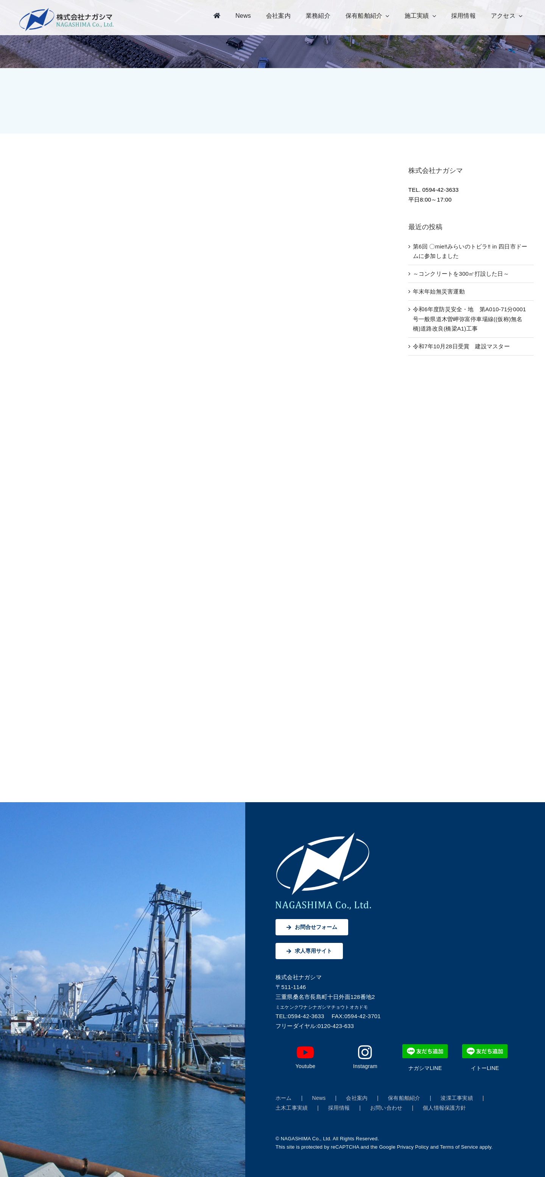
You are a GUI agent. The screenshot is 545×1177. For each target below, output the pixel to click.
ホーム (284, 1098)
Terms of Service (459, 1147)
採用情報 (339, 1108)
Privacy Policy (413, 1147)
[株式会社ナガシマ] (66, 10)
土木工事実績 (292, 1108)
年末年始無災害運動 (439, 291)
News (319, 1098)
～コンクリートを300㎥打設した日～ (461, 273)
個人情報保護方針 (444, 1108)
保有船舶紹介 (404, 1098)
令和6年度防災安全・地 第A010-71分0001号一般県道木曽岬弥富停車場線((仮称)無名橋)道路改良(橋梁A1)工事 (469, 319)
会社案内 (356, 1098)
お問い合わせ (386, 1108)
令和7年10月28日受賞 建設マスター (461, 346)
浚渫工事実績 (457, 1098)
